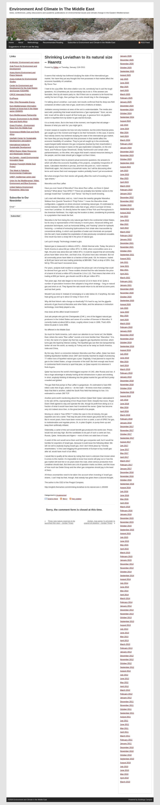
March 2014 (125, 598)
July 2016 (124, 492)
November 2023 (126, 155)
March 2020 (125, 324)
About (20, 43)
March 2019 (125, 369)
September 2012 (127, 667)
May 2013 (124, 637)
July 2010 (124, 767)
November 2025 (126, 64)
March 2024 (125, 140)
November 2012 (126, 660)
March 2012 (125, 690)
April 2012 (124, 686)
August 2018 (125, 396)
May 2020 (124, 316)
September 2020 (127, 301)
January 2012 (126, 698)
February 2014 (126, 602)
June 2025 (124, 83)
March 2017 (125, 461)
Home (11, 43)
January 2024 (126, 148)
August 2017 (125, 442)
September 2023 (127, 163)
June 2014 (124, 587)
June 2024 (124, 129)
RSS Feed (145, 43)
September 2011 (127, 713)
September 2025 (127, 71)
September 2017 (127, 438)
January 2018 (126, 423)
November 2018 (126, 385)
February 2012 (126, 694)
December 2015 (126, 518)
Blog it (65, 499)
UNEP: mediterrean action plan (23, 177)
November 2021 (126, 247)
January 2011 (126, 744)
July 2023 (124, 171)
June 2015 (124, 541)
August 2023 (125, 167)
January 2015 (126, 560)
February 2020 (126, 327)
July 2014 (124, 583)
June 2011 (124, 724)
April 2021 (124, 274)
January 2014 (126, 606)
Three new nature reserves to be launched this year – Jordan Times (60, 522)
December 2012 (126, 656)
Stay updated (76, 499)
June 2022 (124, 220)
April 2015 (124, 549)
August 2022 (125, 213)
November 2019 (126, 339)
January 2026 (126, 56)
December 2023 (126, 152)
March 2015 (125, 553)
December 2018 (126, 381)
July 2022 (124, 216)
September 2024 (127, 117)
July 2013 (124, 629)
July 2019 (124, 354)
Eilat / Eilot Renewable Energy (22, 102)
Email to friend (53, 499)
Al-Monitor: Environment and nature (24, 62)
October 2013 (126, 618)
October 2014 (126, 572)
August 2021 (125, 259)
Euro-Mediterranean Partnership (23, 115)
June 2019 (124, 358)
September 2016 (127, 484)
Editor (55, 67)
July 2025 (124, 79)
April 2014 (124, 595)
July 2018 (124, 400)
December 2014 (126, 564)
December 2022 (126, 198)
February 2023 (126, 190)
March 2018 (125, 415)
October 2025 (126, 68)
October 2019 (126, 343)
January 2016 (126, 514)
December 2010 (126, 747)
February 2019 (126, 373)
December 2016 (126, 472)
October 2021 (126, 251)
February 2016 (126, 511)
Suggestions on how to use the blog (24, 47)
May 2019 (124, 362)
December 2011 (126, 702)
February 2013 (126, 648)
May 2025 (124, 87)
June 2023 (124, 175)
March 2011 (125, 736)
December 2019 (126, 335)
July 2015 (124, 537)
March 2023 (125, 186)
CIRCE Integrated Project (20, 94)
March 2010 (125, 782)
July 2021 (124, 262)
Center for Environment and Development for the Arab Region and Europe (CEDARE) (23, 88)
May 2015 (124, 545)
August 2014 (125, 579)
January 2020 (126, 331)
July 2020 (124, 308)
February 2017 (126, 465)
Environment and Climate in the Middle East (51, 9)
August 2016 (125, 488)
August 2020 (125, 304)
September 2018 (127, 392)
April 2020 (124, 320)
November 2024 (126, 110)
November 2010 (126, 751)
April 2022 (124, 228)
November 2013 (126, 614)
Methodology (33, 43)
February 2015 (126, 556)
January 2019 (126, 377)
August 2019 (125, 350)
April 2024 (124, 136)
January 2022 (126, 239)
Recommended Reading (53, 43)
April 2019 (124, 365)
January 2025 (126, 102)
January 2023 (126, 194)
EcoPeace (14, 98)
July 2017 (124, 446)
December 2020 (126, 289)
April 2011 (124, 732)
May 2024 (124, 133)
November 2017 (126, 430)
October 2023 (126, 159)
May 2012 (124, 683)
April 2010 (124, 778)
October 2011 (126, 709)
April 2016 (124, 503)
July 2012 (124, 675)
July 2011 (124, 721)
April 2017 (124, 457)
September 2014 (127, 576)
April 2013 (124, 641)
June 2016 (124, 495)
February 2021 (126, 281)
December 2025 (126, 60)
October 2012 (126, 663)
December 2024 (126, 106)
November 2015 (126, 522)
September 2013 (127, 621)
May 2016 (124, 499)
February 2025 (126, 98)
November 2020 (126, 293)
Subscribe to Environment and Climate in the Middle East (91, 43)
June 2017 (124, 450)
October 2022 (126, 205)
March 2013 (125, 644)
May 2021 (124, 270)
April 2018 (124, 411)
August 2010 (125, 763)
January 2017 (126, 469)
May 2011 (124, 728)
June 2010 (124, 770)
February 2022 (126, 236)
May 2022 (124, 224)
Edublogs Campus (145, 800)
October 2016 (126, 480)
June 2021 (124, 266)
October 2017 (126, 434)
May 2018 (124, 407)
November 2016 (126, 476)
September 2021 (127, 255)
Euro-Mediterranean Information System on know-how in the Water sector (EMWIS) (24, 108)
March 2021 (125, 278)
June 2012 (124, 679)
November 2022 (126, 201)
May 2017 (124, 453)
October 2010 (126, 755)
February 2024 (126, 144)
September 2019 (127, 346)
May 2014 (124, 591)
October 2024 (126, 113)
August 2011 (125, 717)
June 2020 (124, 312)
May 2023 (124, 178)
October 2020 (126, 297)
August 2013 (125, 625)
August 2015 (125, 533)
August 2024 (125, 121)
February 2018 (126, 419)
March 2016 (125, 507)
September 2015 (127, 530)
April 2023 (124, 182)
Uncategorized (61, 495)
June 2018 (124, 404)
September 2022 (127, 209)
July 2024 (124, 125)
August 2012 (125, 671)
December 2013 (126, 610)
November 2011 (126, 705)
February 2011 (126, 740)
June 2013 (124, 633)
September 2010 (127, 759)
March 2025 (125, 94)
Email (12, 207)
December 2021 (126, 243)
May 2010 (124, 774)
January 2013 (126, 652)
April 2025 (124, 90)
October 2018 (126, 388)
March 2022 (125, 232)
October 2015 (126, 526)
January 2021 (126, 285)
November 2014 (126, 568)
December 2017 (126, 427)
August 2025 (125, 75)
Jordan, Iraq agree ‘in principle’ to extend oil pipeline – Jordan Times (99, 522)
